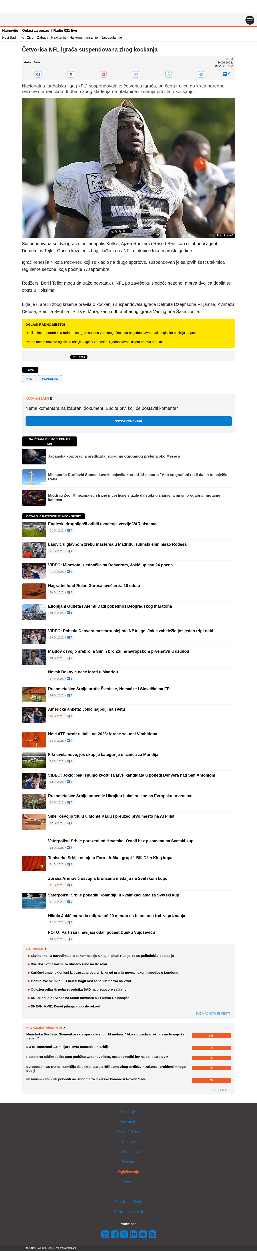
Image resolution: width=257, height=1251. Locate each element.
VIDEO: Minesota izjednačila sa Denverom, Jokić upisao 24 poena (110, 565)
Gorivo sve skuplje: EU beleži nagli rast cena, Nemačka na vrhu (81, 981)
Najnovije (10, 30)
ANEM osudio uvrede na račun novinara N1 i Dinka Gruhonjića (80, 998)
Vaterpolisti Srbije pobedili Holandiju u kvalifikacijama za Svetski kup (113, 895)
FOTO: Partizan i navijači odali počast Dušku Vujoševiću (101, 932)
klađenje (50, 378)
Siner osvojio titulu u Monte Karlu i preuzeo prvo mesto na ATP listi (112, 816)
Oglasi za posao (35, 30)
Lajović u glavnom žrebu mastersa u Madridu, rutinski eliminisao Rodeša (117, 544)
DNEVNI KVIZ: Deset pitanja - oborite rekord (65, 1006)
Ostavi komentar (128, 421)
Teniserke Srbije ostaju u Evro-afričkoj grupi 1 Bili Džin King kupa (110, 858)
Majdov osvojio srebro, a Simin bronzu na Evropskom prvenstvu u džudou (118, 651)
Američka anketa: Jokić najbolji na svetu (86, 709)
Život (30, 37)
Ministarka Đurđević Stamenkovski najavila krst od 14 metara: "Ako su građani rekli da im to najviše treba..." (137, 477)
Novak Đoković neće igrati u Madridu (83, 672)
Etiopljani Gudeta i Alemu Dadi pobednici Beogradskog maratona (110, 606)
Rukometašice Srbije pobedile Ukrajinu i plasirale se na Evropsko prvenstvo (120, 796)
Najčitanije (58, 37)
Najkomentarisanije (84, 37)
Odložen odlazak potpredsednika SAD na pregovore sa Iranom (80, 989)
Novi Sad (9, 37)
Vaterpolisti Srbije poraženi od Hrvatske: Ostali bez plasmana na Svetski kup (120, 841)
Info (21, 37)
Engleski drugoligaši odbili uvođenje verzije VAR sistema (102, 524)
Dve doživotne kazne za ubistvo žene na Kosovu (69, 964)
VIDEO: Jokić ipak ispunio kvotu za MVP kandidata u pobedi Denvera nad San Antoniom (131, 775)
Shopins (128, 1142)
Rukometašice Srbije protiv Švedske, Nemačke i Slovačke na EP (109, 689)
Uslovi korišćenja (128, 1202)
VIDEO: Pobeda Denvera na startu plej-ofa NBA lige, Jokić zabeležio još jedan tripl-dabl (130, 631)
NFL (29, 378)
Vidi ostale (221, 1090)
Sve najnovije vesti (212, 1013)
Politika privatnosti (128, 1212)
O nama (128, 1162)
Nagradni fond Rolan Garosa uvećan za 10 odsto (94, 585)
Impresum (128, 1192)
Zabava (42, 37)
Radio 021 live (65, 30)
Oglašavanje (128, 1172)
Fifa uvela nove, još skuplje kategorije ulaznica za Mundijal (103, 754)
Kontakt (128, 1182)
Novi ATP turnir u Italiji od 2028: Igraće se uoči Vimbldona (102, 734)
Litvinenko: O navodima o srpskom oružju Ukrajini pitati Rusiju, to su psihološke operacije (102, 956)
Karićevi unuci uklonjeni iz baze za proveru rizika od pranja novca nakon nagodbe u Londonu (104, 972)
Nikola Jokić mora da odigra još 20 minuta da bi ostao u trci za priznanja (116, 916)
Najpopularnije (111, 37)
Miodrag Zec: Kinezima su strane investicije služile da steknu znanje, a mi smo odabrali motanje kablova (134, 497)
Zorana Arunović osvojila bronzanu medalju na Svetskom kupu (107, 878)
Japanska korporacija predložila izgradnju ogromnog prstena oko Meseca (114, 456)
